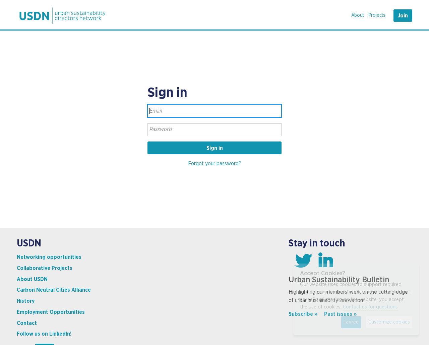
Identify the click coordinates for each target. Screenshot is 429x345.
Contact (27, 323)
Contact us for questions (370, 306)
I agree (351, 322)
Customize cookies (389, 322)
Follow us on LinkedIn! (44, 334)
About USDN (32, 279)
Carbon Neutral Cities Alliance (54, 290)
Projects (377, 15)
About (357, 15)
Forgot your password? (214, 163)
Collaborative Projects (44, 268)
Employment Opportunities (51, 312)
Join (403, 15)
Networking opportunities (49, 257)
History (26, 301)
